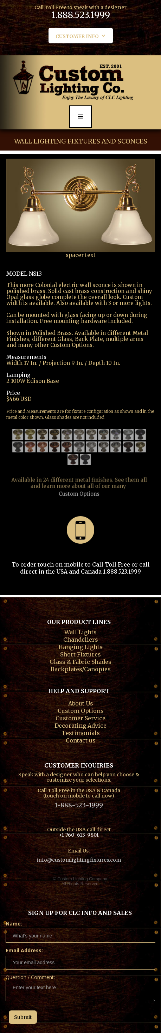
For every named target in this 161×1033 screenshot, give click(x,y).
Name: (14, 923)
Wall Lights (80, 631)
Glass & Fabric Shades (80, 661)
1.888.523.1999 (80, 15)
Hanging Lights (80, 646)
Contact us (81, 739)
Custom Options (79, 484)
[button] (81, 35)
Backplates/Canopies (81, 668)
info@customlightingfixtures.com (79, 860)
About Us (80, 702)
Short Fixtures (80, 653)
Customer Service (80, 717)
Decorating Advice (80, 725)
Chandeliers (80, 639)
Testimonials (81, 732)
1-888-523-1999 (78, 805)
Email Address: (24, 950)
